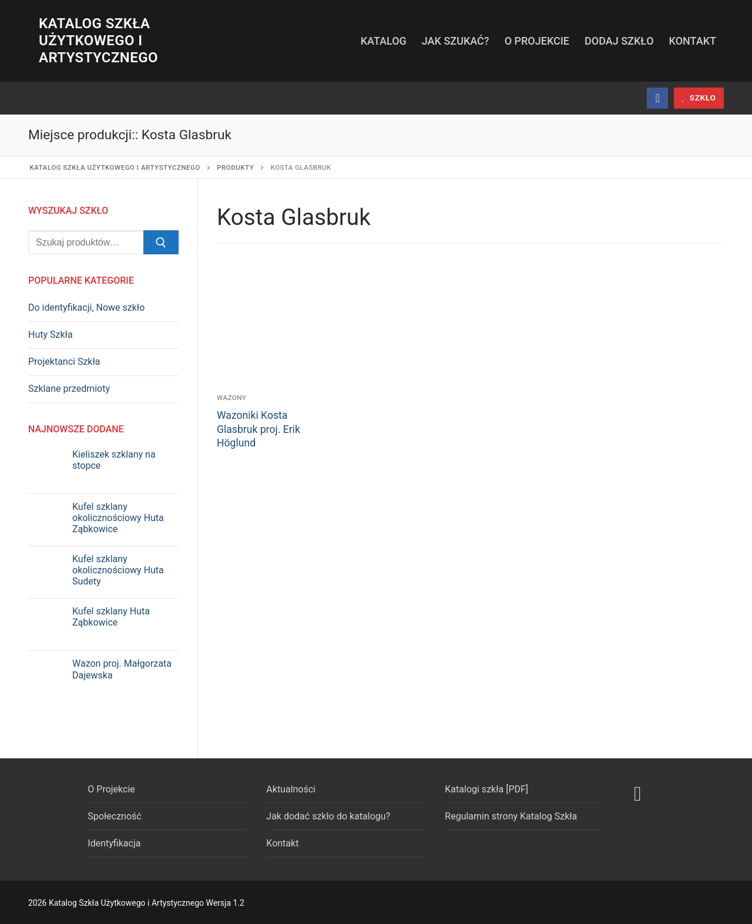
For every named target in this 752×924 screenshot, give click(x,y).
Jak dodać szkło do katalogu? (328, 816)
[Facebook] (657, 98)
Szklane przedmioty (69, 388)
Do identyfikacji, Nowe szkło (86, 307)
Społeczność (114, 816)
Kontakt (282, 843)
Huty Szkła (50, 334)
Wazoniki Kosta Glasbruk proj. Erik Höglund (258, 429)
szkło (699, 97)
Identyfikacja (114, 843)
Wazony (231, 398)
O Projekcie (111, 789)
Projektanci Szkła (64, 361)
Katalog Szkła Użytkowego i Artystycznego (98, 40)
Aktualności (290, 789)
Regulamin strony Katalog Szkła (511, 816)
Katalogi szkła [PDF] (486, 789)
